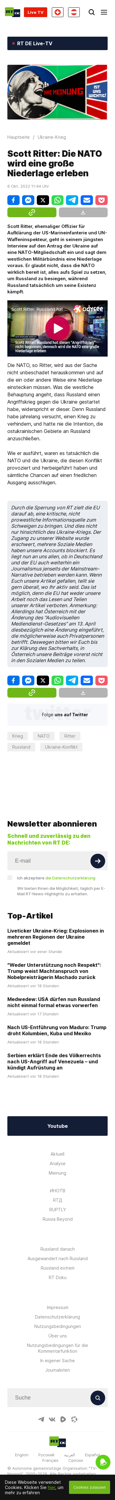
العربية (69, 1454)
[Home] (12, 12)
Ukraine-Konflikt (61, 747)
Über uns (57, 1335)
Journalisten (57, 1370)
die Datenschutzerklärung (70, 877)
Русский (46, 1454)
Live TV (36, 12)
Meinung (57, 1172)
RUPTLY (57, 1209)
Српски (75, 1460)
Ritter (69, 736)
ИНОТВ (57, 1190)
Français (50, 1460)
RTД (57, 1200)
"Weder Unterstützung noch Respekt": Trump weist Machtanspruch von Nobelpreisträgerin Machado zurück (54, 971)
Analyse (58, 1163)
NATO (44, 736)
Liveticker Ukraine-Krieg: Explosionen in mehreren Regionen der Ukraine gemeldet (55, 937)
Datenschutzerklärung (57, 1316)
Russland (21, 747)
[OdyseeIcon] (74, 1419)
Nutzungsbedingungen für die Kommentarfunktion (57, 1348)
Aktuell (57, 1154)
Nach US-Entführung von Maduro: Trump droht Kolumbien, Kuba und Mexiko (56, 1030)
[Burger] (104, 12)
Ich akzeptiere (56, 877)
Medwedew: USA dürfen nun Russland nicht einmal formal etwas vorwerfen (53, 1002)
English (22, 1454)
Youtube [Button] (57, 1126)
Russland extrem (58, 1268)
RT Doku (58, 1277)
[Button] (97, 861)
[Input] (57, 860)
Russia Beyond (58, 1219)
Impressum (57, 1307)
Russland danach (57, 1249)
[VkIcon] (52, 1419)
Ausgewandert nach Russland (58, 1258)
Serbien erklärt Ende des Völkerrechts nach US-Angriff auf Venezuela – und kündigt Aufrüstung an (54, 1061)
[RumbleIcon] (63, 1419)
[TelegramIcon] (41, 1419)
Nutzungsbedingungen (57, 1326)
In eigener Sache (57, 1360)
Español (92, 1454)
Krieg (17, 736)
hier (51, 1487)
